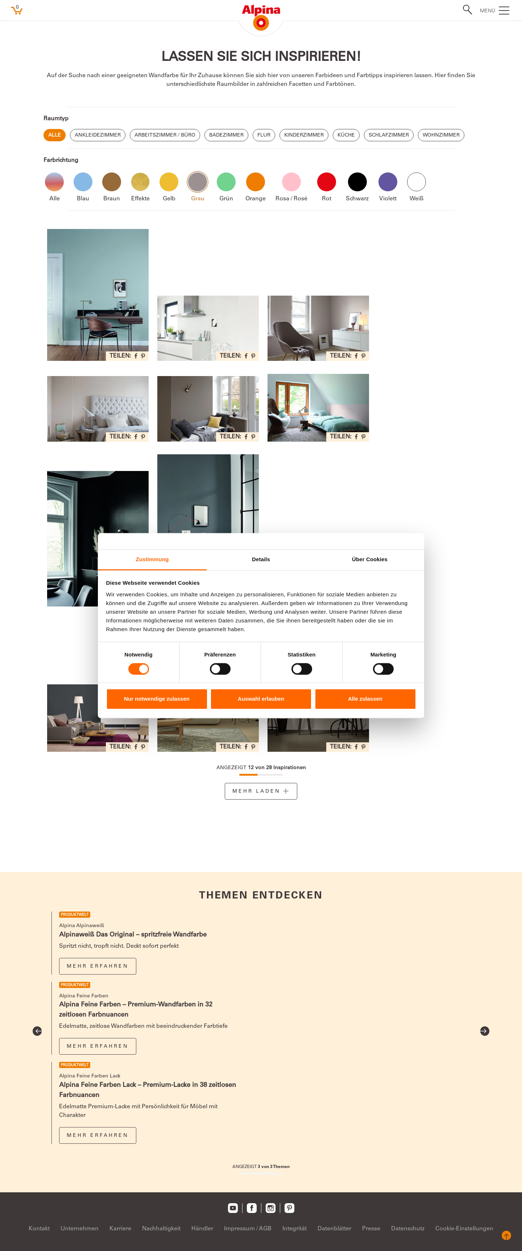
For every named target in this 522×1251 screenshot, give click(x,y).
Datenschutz (407, 1229)
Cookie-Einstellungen (464, 1229)
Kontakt (39, 1229)
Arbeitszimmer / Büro (164, 135)
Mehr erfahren (98, 966)
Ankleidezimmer (98, 135)
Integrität (294, 1229)
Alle (54, 135)
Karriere (120, 1229)
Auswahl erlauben (261, 699)
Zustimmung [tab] (152, 559)
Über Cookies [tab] (370, 559)
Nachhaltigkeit (161, 1229)
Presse (371, 1229)
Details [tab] (261, 559)
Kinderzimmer (304, 135)
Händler (202, 1229)
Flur (263, 135)
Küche (346, 135)
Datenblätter (334, 1229)
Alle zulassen (365, 699)
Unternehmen (80, 1229)
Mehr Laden (256, 791)
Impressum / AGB (248, 1229)
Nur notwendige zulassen (157, 699)
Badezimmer (226, 135)
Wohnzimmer (441, 135)
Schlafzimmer (389, 135)
